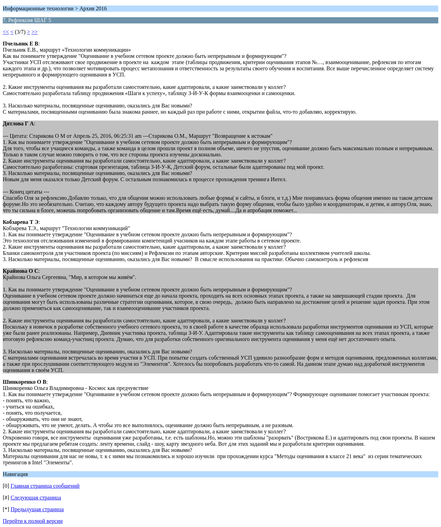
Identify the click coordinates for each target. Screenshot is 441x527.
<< (6, 32)
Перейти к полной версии (33, 521)
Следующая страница (36, 497)
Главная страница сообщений (45, 486)
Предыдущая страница (37, 509)
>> (34, 32)
